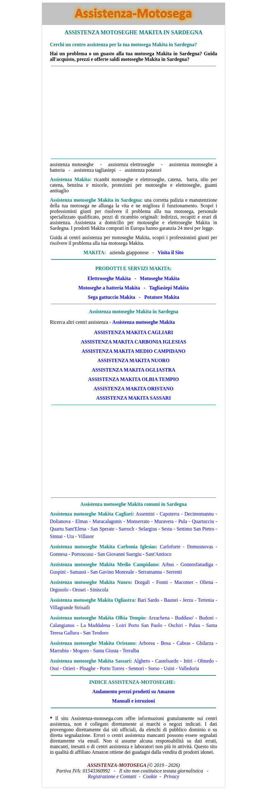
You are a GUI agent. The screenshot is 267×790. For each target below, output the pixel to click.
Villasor (86, 536)
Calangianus (62, 625)
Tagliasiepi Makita (168, 287)
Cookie (150, 776)
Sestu (166, 528)
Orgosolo (59, 589)
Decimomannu (199, 513)
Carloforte (170, 546)
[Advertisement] (133, 112)
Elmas (81, 521)
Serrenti (174, 572)
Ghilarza (204, 643)
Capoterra (169, 513)
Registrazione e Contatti (112, 776)
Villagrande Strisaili (70, 607)
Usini (169, 668)
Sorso (153, 668)
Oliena (206, 582)
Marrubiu (59, 650)
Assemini (145, 513)
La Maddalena (95, 625)
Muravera (164, 521)
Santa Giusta (105, 650)
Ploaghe (87, 668)
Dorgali (142, 582)
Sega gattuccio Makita (111, 297)
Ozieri (69, 668)
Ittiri (188, 661)
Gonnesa (58, 554)
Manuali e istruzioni (133, 701)
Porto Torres (112, 668)
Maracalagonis (107, 521)
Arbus (168, 564)
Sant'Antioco (158, 554)
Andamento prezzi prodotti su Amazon (133, 691)
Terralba (130, 650)
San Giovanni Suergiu (119, 554)
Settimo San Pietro (195, 528)
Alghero (142, 661)
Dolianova (60, 521)
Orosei (79, 589)
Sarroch (126, 528)
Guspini (58, 572)
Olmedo (206, 661)
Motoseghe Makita (160, 278)
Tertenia (206, 600)
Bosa (166, 643)
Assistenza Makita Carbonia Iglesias (133, 341)
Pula (182, 521)
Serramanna (150, 572)
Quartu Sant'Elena (68, 528)
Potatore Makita (161, 297)
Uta (70, 536)
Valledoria (189, 668)
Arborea (147, 643)
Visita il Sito (171, 252)
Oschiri (175, 625)
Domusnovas (200, 546)
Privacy (171, 776)
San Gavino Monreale (112, 572)
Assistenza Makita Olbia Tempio (133, 379)
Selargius (148, 528)
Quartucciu (203, 521)
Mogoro (81, 650)
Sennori (136, 668)
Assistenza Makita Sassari (133, 398)
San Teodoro (95, 632)
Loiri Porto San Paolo (139, 625)
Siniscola (99, 589)
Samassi (78, 572)
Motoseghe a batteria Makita (109, 287)
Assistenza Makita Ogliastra (133, 370)
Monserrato (138, 521)
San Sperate (102, 528)
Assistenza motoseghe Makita (143, 322)
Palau (194, 625)
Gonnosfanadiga (196, 564)
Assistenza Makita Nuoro (134, 360)
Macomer (183, 582)
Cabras (183, 643)
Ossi (54, 668)
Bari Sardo (148, 600)
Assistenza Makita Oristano (133, 388)
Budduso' (184, 617)
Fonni (162, 582)
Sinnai (56, 536)
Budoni (206, 617)
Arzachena (158, 617)
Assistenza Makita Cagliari (133, 332)
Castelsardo (167, 661)
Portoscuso (82, 554)
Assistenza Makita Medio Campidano (134, 351)
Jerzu (188, 600)
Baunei (171, 600)
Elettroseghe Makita (109, 278)
